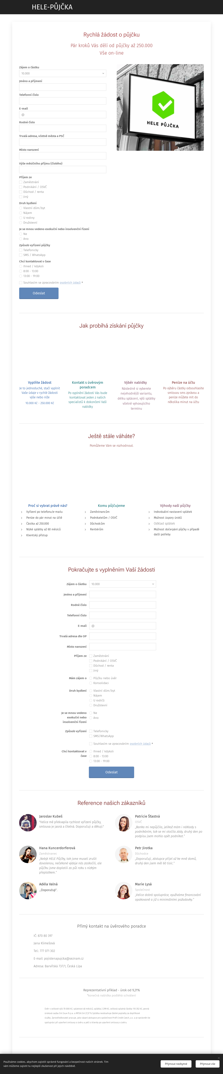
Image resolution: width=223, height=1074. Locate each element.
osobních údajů (70, 282)
